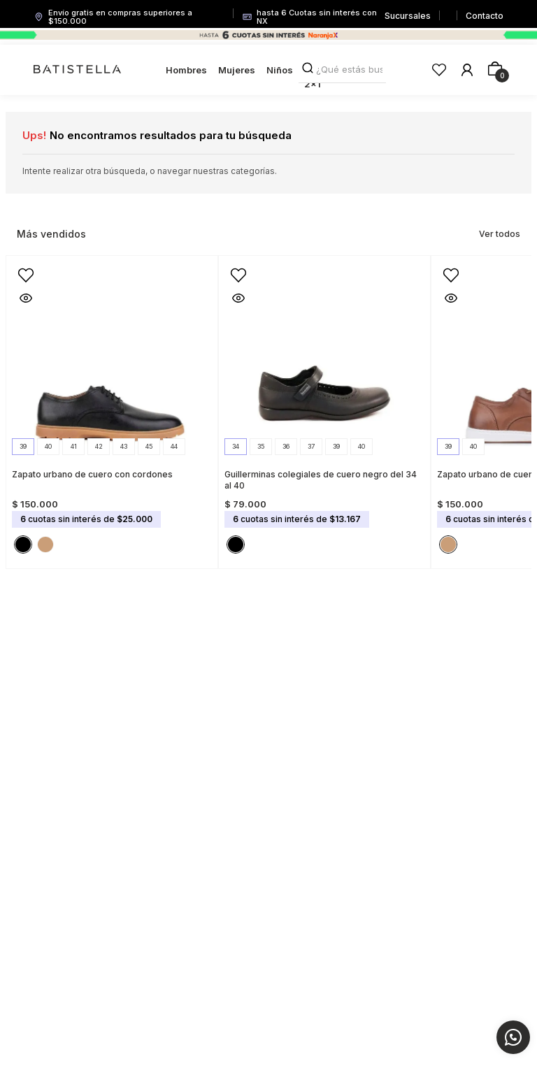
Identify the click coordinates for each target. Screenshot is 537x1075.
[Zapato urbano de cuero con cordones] (112, 407)
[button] (23, 446)
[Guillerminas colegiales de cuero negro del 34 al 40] (324, 407)
